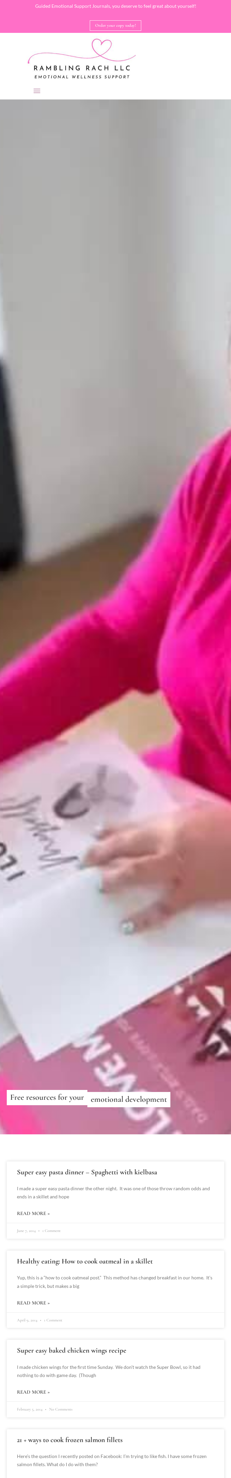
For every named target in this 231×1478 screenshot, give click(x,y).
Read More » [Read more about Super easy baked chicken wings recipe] (33, 1392)
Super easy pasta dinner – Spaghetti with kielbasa (87, 1172)
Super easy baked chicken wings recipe (71, 1350)
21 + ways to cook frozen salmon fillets (70, 1440)
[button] (37, 90)
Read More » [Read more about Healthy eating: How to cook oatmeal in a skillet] (33, 1302)
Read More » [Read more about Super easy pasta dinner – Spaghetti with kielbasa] (33, 1213)
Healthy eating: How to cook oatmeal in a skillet (85, 1261)
